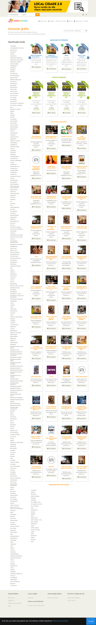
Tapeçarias (13, 540)
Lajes (11, 307)
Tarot (12, 542)
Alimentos (13, 67)
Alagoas (33, 539)
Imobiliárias (13, 283)
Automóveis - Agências (16, 105)
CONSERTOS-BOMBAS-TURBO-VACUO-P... (81, 408)
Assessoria (13, 85)
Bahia (32, 533)
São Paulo (33, 494)
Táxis (11, 546)
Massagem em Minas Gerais (15, 360)
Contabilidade (14, 170)
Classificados (14, 158)
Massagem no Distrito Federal (16, 373)
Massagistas (13, 392)
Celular (12, 148)
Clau (36, 256)
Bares (11, 113)
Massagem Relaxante (16, 386)
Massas (12, 401)
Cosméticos (13, 174)
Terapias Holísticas (15, 558)
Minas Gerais (34, 517)
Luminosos (13, 326)
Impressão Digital (15, 287)
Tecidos (12, 550)
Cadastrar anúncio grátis (14, 603)
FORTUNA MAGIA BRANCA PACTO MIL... (51, 257)
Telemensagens (14, 554)
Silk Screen (13, 528)
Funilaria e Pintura (15, 266)
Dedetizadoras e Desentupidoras (14, 187)
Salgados (12, 510)
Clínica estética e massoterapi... (36, 437)
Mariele (51, 466)
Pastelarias (13, 448)
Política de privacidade (73, 597)
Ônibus (12, 440)
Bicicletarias (13, 121)
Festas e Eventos (14, 252)
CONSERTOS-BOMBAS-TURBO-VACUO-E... (36, 408)
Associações (13, 87)
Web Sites (12, 583)
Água (11, 107)
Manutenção (13, 334)
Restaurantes (14, 501)
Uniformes (13, 571)
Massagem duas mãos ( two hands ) (16, 354)
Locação (12, 322)
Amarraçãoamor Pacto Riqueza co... (66, 167)
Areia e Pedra (13, 77)
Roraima (33, 498)
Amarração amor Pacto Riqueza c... (66, 227)
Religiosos (13, 497)
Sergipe (33, 492)
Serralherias (13, 520)
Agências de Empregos (16, 58)
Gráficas (12, 272)
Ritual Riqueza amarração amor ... (36, 137)
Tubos (12, 567)
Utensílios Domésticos (16, 573)
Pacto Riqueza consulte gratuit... (51, 407)
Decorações (13, 182)
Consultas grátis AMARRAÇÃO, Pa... (66, 348)
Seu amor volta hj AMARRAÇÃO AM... (81, 348)
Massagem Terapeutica (16, 390)
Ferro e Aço (13, 248)
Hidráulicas (13, 274)
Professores (13, 480)
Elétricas (12, 213)
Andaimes (12, 69)
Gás (11, 268)
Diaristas (12, 199)
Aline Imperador (36, 376)
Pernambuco (34, 509)
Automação (13, 99)
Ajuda (86, 21)
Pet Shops (12, 452)
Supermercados (14, 536)
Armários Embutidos (15, 79)
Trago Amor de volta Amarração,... (51, 227)
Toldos (12, 562)
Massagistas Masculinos (17, 399)
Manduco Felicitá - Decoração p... (81, 167)
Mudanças (13, 424)
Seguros (12, 516)
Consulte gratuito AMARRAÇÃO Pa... (81, 197)
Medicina (12, 411)
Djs (11, 201)
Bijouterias (13, 123)
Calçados (12, 135)
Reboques (13, 491)
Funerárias (13, 264)
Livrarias (12, 320)
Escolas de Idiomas (15, 227)
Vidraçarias (13, 579)
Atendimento (78, 21)
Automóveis (13, 101)
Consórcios (13, 164)
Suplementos (13, 538)
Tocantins (33, 490)
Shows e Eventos (14, 526)
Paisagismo (13, 444)
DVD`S (11, 205)
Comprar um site (66, 136)
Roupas (12, 503)
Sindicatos (13, 530)
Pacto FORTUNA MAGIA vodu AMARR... (81, 318)
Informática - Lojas (15, 293)
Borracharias (14, 127)
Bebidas (12, 117)
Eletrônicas (13, 211)
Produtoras (13, 476)
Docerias (12, 203)
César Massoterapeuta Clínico (51, 438)
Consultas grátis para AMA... (66, 56)
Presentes (13, 474)
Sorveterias (13, 532)
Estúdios (12, 239)
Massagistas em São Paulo (15, 395)
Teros (51, 376)
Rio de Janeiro (35, 506)
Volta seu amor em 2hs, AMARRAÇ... (66, 288)
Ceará (32, 531)
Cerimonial (13, 150)
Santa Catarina (35, 496)
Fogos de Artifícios (15, 258)
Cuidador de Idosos (15, 176)
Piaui (32, 508)
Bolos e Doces (14, 125)
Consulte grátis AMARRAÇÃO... (82, 56)
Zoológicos (13, 585)
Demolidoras (13, 189)
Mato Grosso (34, 521)
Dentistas (12, 191)
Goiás (32, 525)
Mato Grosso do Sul (36, 519)
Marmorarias (14, 342)
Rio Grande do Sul (36, 502)
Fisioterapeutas (14, 254)
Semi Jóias (13, 518)
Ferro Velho (13, 250)
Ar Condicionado (14, 75)
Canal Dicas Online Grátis (51, 167)
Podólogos (13, 468)
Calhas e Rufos (14, 137)
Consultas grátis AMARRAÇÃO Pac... (81, 257)
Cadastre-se (11, 600)
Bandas (12, 111)
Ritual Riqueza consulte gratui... (51, 197)
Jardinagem (13, 301)
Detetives (12, 197)
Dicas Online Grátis (53, 597)
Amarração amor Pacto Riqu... (36, 56)
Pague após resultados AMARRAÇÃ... (36, 167)
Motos (12, 420)
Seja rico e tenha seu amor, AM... (81, 467)
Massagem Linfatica (15, 368)
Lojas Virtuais (14, 324)
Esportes (12, 233)
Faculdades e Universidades (14, 241)
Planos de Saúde (14, 462)
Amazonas (34, 535)
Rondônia (33, 500)
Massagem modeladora (16, 370)
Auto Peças (13, 97)
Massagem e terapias (16, 357)
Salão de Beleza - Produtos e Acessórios (16, 508)
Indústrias (13, 289)
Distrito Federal (35, 529)
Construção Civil (15, 166)
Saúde (11, 512)
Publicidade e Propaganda (13, 484)
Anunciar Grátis (61, 21)
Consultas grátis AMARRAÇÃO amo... (66, 197)
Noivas (12, 428)
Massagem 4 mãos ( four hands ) (16, 347)
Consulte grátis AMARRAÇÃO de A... (81, 288)
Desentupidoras (14, 193)
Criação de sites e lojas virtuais (36, 605)
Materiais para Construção (14, 408)
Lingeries (12, 319)
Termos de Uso (71, 600)
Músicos (12, 426)
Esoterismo (13, 231)
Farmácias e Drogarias (16, 244)
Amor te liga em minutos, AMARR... (51, 318)
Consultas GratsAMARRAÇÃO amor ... (36, 348)
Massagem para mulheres (14, 383)
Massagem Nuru (14, 379)
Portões (12, 470)
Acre (32, 541)
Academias (13, 46)
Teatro (12, 548)
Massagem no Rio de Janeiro (15, 376)
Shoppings (13, 524)
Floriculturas (14, 256)
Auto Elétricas (14, 93)
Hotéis (12, 280)
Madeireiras (13, 330)
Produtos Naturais (15, 478)
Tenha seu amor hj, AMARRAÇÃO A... (66, 438)
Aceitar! (91, 621)
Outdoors (13, 436)
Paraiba (33, 513)
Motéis (12, 415)
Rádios (12, 489)
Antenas (12, 71)
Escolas (12, 225)
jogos (12, 303)
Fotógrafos (13, 260)
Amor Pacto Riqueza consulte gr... (51, 288)
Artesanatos (13, 83)
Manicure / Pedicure (15, 332)
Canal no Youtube (15, 140)
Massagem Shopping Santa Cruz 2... (66, 318)
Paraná (33, 511)
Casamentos (13, 144)
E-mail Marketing (14, 207)
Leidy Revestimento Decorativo (81, 137)
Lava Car (12, 313)
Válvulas (12, 575)
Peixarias (12, 450)
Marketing (13, 338)
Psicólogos (13, 482)
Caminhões (13, 139)
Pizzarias (12, 460)
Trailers (12, 564)
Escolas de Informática (16, 229)
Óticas (12, 438)
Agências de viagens (15, 62)
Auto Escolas (14, 95)
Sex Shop (12, 522)
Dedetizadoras (14, 184)
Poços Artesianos (15, 466)
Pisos (11, 458)
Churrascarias (14, 156)
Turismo (12, 569)
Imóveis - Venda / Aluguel (17, 285)
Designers (13, 195)
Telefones (13, 552)
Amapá (32, 537)
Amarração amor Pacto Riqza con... (51, 137)
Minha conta (43, 21)
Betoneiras (13, 119)
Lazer (11, 315)
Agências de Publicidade (16, 60)
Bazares (12, 115)
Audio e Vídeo (13, 91)
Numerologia (13, 430)
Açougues (13, 52)
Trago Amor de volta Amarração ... (81, 227)
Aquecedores (14, 73)
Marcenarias (13, 336)
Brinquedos (13, 129)
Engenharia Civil (14, 221)
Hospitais (12, 278)
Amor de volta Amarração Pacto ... (66, 257)
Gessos (12, 270)
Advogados (13, 56)
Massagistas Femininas (16, 397)
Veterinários (13, 577)
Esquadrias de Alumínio (16, 235)
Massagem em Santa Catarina (15, 363)
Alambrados (13, 66)
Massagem (13, 344)
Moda (11, 413)
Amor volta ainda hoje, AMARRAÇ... (36, 287)
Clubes (12, 162)
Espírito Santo (35, 527)
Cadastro (51, 21)
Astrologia (13, 89)
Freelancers (13, 262)
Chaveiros (13, 152)
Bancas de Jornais (15, 109)
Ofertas (70, 21)
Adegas (12, 54)
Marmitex (12, 340)
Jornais (12, 305)
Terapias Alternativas (16, 556)
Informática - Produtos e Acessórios (17, 296)
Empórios (12, 219)
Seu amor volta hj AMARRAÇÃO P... (36, 227)
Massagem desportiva (16, 352)
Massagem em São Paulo (16, 366)
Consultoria (13, 168)
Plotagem (12, 464)
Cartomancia (13, 142)
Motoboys (13, 417)
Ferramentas (13, 246)
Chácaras (13, 154)
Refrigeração (14, 495)
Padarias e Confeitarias (16, 442)
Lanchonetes (13, 311)
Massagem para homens (16, 381)
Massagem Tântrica (15, 388)
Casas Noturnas (14, 146)
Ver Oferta (36, 112)
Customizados (14, 180)
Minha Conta (11, 597)
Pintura (12, 454)
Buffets (12, 131)
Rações (12, 487)
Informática (13, 291)
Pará (32, 515)
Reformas (13, 493)
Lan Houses (13, 309)
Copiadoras (13, 172)
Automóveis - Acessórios (17, 103)
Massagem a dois (14, 350)
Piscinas (12, 456)
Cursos (12, 178)
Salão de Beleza (14, 505)
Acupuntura (13, 50)
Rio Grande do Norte (36, 504)
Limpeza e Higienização (16, 317)
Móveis (12, 422)
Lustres (12, 328)
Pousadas (12, 472)
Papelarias (13, 446)
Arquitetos (13, 81)
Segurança (13, 514)
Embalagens (13, 217)
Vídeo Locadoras (14, 581)
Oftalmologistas (15, 434)
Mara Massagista (81, 376)
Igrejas (12, 282)
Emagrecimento (14, 215)
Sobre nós (30, 597)
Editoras (12, 209)
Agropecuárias (14, 64)
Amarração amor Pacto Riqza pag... (36, 197)
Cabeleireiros (14, 133)
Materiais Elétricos (15, 405)
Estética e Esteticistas (16, 237)
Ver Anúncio (36, 69)
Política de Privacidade (60, 621)
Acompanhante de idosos (17, 48)
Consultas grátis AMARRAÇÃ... (51, 56)
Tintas (12, 560)
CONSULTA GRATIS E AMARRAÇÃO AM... (36, 95)
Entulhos (12, 223)
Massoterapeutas (15, 403)
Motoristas (13, 418)
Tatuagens (13, 544)
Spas (11, 534)
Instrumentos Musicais (16, 299)
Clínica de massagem (15, 160)
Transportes (13, 565)
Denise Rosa (66, 376)
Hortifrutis (13, 276)
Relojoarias (13, 499)
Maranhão (34, 523)
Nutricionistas (14, 432)
